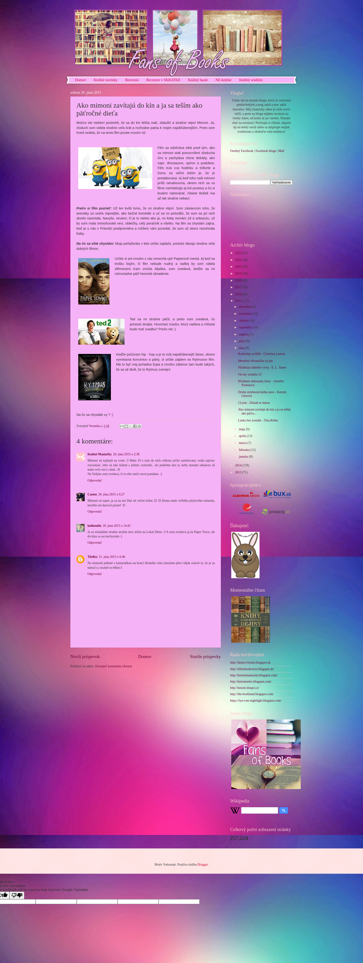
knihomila (94, 525)
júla (241, 341)
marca (243, 443)
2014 (238, 465)
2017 (238, 287)
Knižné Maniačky (100, 454)
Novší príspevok (85, 656)
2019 (238, 273)
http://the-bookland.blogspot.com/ (252, 694)
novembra (246, 313)
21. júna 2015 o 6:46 (112, 557)
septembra (246, 327)
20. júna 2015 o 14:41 (117, 525)
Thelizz (92, 557)
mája (242, 429)
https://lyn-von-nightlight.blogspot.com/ (256, 700)
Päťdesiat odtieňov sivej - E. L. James (262, 367)
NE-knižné (224, 80)
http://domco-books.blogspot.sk (250, 662)
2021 (238, 260)
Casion (92, 494)
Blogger (202, 864)
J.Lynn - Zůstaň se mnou (253, 402)
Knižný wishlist (251, 80)
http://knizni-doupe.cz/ (244, 688)
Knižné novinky (106, 80)
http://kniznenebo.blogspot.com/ (251, 681)
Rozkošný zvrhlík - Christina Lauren (261, 354)
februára (244, 450)
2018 (238, 280)
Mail (281, 151)
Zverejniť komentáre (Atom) (113, 666)
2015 (238, 301)
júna (242, 348)
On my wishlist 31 (250, 374)
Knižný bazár (198, 80)
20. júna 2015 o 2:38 (126, 454)
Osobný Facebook (241, 151)
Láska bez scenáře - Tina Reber (258, 420)
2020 (238, 266)
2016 (238, 294)
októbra (244, 320)
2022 (238, 253)
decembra (245, 306)
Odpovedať (95, 480)
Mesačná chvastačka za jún (255, 361)
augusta (244, 334)
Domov (80, 80)
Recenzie (132, 80)
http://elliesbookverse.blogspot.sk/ (252, 669)
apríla (243, 436)
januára (244, 456)
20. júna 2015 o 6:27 (111, 494)
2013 (238, 472)
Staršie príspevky (205, 656)
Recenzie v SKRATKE (163, 80)
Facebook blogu (266, 151)
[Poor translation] (16, 895)
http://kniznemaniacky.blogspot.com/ (254, 675)
